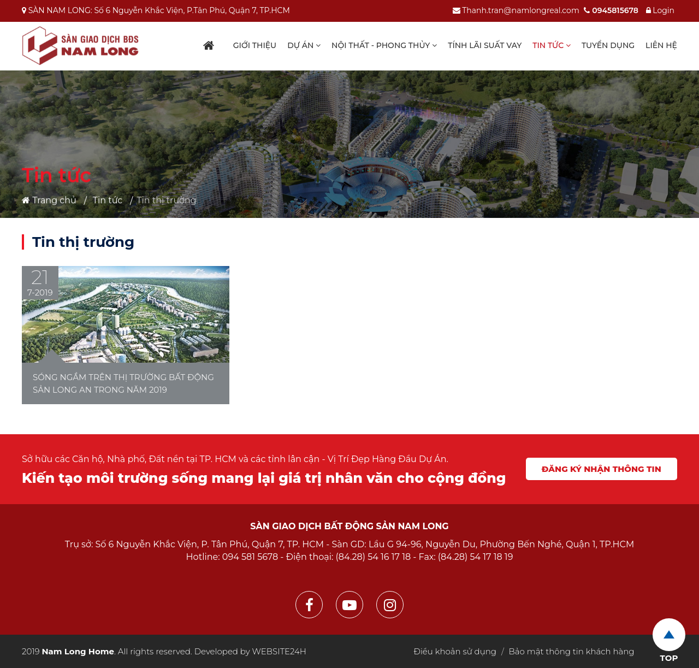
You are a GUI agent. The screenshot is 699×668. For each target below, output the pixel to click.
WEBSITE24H (279, 651)
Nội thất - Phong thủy (384, 45)
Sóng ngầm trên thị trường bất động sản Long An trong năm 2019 (123, 383)
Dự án (304, 45)
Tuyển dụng (608, 45)
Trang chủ (49, 200)
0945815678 (611, 10)
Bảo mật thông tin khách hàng (572, 651)
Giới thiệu (254, 45)
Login (660, 10)
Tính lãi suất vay (485, 45)
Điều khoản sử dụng (454, 651)
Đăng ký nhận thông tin (601, 469)
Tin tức (551, 45)
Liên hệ (661, 45)
